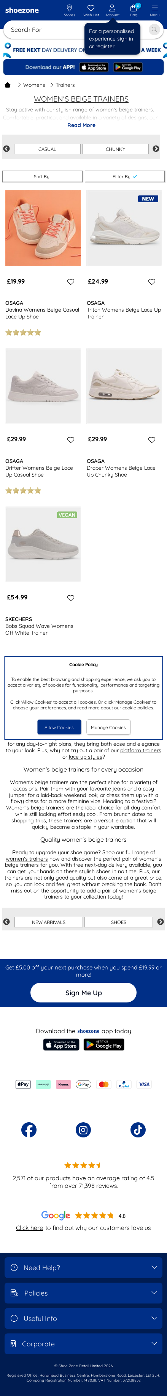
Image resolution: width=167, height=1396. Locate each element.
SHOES (118, 922)
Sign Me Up (83, 992)
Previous (6, 149)
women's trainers (27, 858)
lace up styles (85, 756)
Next (156, 149)
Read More (81, 125)
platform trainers (140, 750)
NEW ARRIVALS (48, 922)
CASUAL (47, 149)
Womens (31, 85)
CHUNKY (115, 149)
